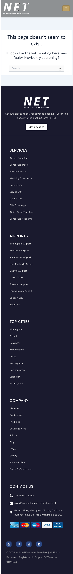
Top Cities (20, 321)
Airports (19, 236)
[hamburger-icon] (66, 8)
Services (19, 150)
